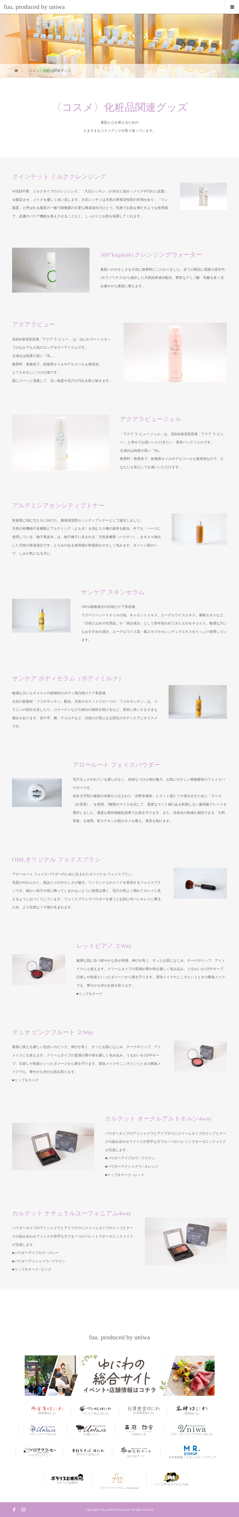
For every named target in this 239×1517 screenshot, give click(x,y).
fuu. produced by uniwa (34, 6)
